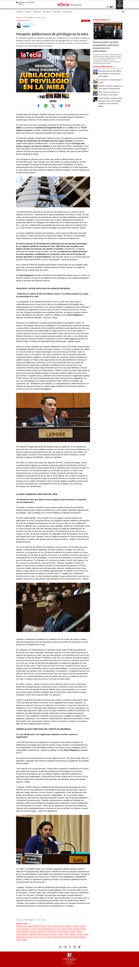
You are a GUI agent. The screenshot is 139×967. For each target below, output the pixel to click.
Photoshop (56, 12)
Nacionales (37, 12)
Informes (28, 12)
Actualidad (19, 12)
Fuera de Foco (67, 12)
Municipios (47, 12)
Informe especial (41, 17)
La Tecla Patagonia (28, 17)
